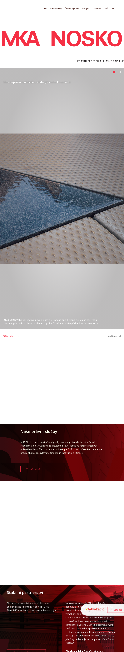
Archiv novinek (114, 336)
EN (113, 8)
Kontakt (97, 8)
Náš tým (85, 8)
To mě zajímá (33, 469)
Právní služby (56, 8)
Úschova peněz (72, 8)
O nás (44, 8)
